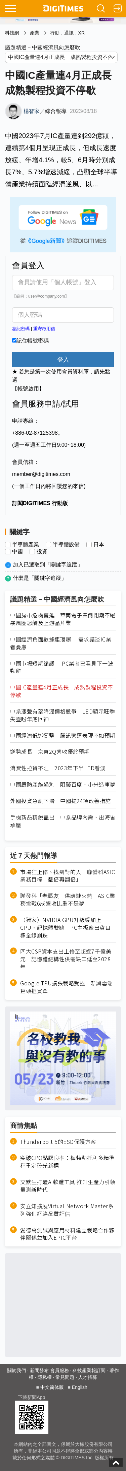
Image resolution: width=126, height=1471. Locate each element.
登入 (63, 359)
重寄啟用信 (44, 328)
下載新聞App (31, 1397)
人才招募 (87, 1377)
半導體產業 (25, 544)
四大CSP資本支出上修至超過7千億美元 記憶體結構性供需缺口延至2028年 (65, 959)
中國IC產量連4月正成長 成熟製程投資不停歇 (61, 691)
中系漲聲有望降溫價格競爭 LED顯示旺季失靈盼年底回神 (62, 715)
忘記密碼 (21, 328)
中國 (17, 551)
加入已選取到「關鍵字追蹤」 (48, 564)
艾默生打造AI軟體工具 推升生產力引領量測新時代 (68, 1185)
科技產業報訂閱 (89, 1370)
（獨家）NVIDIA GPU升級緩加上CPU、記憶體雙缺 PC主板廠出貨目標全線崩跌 (65, 927)
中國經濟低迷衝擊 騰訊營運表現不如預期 (63, 735)
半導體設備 (66, 544)
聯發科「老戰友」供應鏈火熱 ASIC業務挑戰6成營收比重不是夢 (67, 899)
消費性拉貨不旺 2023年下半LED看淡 (58, 768)
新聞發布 (39, 1370)
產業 (34, 33)
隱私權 (45, 1377)
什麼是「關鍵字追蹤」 (40, 578)
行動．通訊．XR (67, 33)
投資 (42, 551)
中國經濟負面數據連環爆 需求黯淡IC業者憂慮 (60, 643)
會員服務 (59, 1370)
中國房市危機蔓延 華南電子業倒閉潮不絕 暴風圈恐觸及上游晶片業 (63, 619)
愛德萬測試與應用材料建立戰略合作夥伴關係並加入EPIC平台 (67, 1234)
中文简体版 (52, 1387)
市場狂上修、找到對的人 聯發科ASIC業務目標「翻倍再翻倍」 (67, 875)
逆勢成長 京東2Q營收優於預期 (50, 751)
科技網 (12, 33)
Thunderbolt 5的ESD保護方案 (58, 1142)
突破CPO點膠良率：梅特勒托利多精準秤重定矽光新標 (67, 1161)
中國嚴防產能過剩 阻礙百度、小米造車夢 (63, 784)
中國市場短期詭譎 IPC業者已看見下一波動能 (61, 667)
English (79, 1387)
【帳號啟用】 (28, 388)
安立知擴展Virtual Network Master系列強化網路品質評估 (67, 1210)
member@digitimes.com (41, 474)
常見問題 (64, 1377)
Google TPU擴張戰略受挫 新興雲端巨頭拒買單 (66, 987)
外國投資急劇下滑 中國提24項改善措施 (60, 801)
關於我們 (16, 1370)
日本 (98, 544)
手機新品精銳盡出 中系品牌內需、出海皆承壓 (63, 821)
